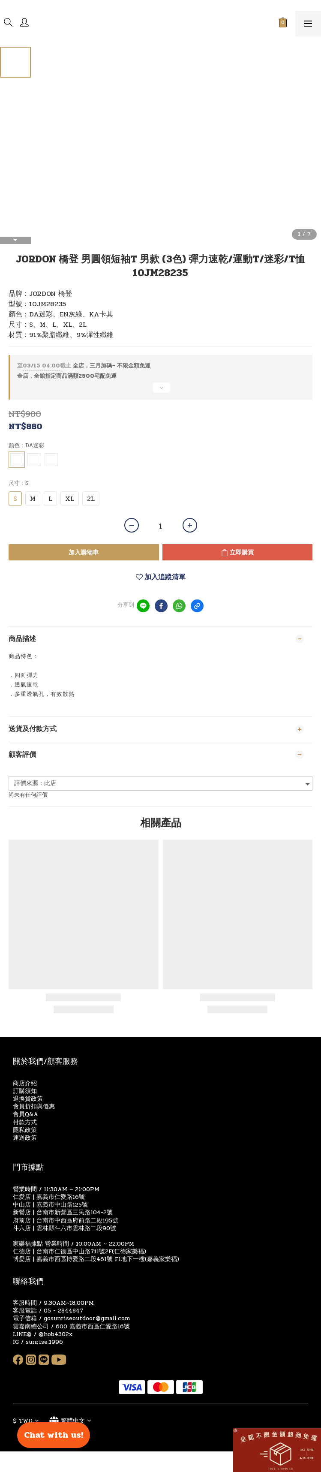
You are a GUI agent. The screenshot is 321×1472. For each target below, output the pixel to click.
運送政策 (25, 1137)
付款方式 (25, 1122)
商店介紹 (25, 1083)
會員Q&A (25, 1114)
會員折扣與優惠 (34, 1106)
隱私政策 (25, 1130)
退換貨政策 (28, 1098)
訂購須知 (25, 1091)
